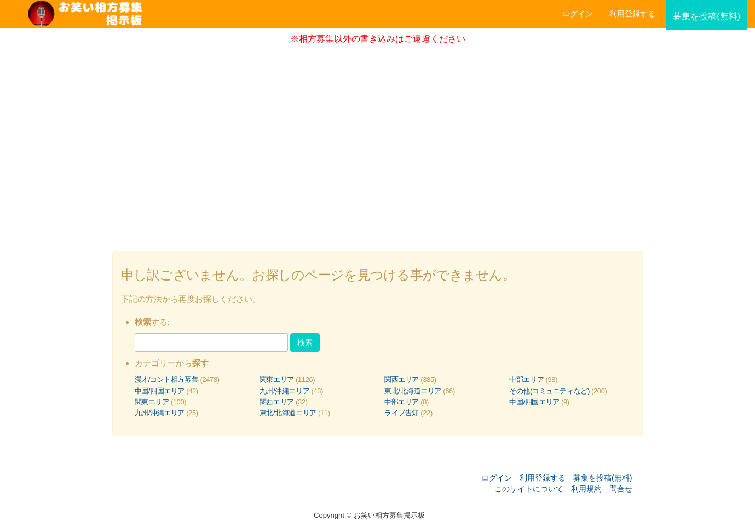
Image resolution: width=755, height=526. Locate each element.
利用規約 (586, 488)
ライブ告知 (401, 413)
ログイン (577, 13)
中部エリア (526, 379)
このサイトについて (528, 488)
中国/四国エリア (160, 391)
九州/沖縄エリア (285, 391)
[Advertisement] (377, 144)
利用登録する (543, 477)
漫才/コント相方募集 (167, 379)
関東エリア (277, 379)
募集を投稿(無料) (602, 477)
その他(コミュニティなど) (549, 391)
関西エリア (401, 379)
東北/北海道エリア (412, 391)
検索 (305, 342)
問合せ (620, 488)
